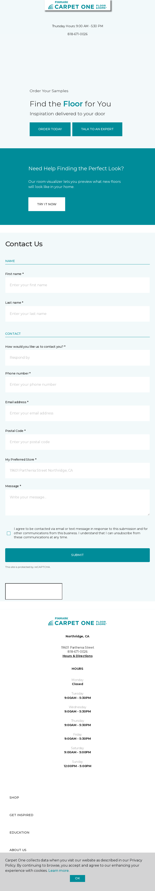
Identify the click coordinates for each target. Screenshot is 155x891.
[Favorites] (143, 8)
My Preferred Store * (20, 459)
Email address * (16, 402)
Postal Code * (15, 430)
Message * (13, 486)
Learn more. (58, 871)
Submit (77, 555)
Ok (77, 878)
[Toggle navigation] (6, 8)
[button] (138, 8)
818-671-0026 (77, 34)
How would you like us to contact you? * (35, 346)
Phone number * (18, 373)
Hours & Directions (78, 656)
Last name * (14, 302)
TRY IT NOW (47, 204)
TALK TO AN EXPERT (97, 129)
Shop (14, 797)
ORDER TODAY (50, 129)
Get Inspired (21, 815)
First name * (14, 273)
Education (19, 832)
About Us (18, 850)
